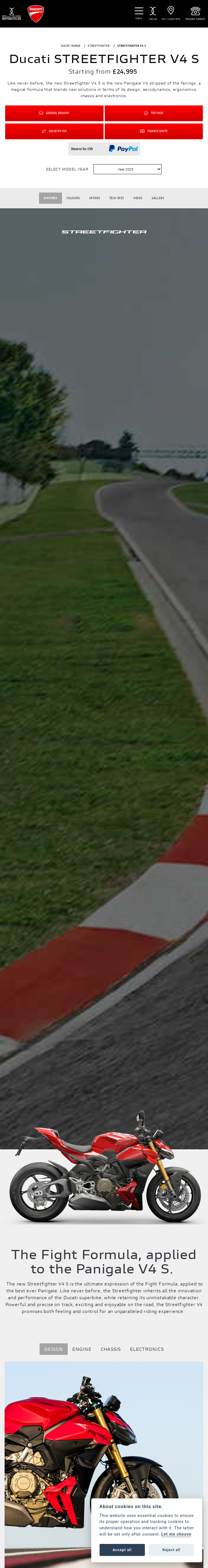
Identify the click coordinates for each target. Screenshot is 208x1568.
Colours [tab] (73, 198)
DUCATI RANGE (71, 46)
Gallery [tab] (158, 198)
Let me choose (176, 1534)
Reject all (171, 1550)
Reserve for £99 (82, 148)
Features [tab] (50, 198)
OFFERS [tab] (94, 198)
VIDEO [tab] (138, 198)
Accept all (122, 1550)
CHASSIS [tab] (111, 1349)
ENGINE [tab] (82, 1349)
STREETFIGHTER (99, 46)
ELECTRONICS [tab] (147, 1349)
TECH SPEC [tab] (116, 198)
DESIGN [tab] (53, 1349)
